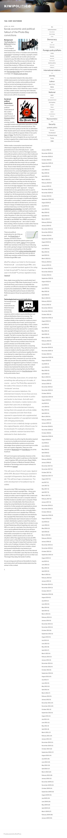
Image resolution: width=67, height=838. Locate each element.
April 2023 (45, 255)
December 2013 (46, 624)
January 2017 (45, 502)
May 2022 (44, 291)
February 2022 (46, 301)
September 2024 (46, 199)
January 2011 (45, 739)
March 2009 (45, 811)
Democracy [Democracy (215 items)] (52, 39)
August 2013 (45, 637)
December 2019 (46, 387)
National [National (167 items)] (52, 92)
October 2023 (46, 235)
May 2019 (44, 410)
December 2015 (46, 545)
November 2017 (46, 469)
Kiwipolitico (17, 6)
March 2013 (45, 653)
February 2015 (46, 577)
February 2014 (46, 617)
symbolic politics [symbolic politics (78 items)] (52, 127)
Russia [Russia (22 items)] (52, 121)
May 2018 (44, 449)
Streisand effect (9, 118)
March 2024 (45, 219)
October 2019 (46, 393)
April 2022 (44, 294)
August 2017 (45, 479)
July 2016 (44, 521)
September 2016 (46, 515)
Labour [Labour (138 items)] (52, 81)
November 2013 (46, 627)
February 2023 (46, 262)
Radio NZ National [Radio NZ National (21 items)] (52, 114)
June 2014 (45, 604)
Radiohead (15, 449)
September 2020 (46, 357)
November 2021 (46, 311)
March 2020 (45, 377)
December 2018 (46, 426)
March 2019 (45, 416)
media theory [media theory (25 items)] (52, 89)
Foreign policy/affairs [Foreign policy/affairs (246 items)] (52, 50)
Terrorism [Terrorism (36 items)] (52, 130)
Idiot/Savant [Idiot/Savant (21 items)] (52, 65)
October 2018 (46, 433)
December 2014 (46, 584)
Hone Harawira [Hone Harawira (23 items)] (52, 60)
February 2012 (46, 696)
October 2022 (46, 275)
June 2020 (45, 367)
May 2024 (44, 212)
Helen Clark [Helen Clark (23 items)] (52, 58)
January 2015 (45, 581)
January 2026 (45, 150)
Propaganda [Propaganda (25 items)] (52, 109)
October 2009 (46, 788)
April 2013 (44, 650)
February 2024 (46, 222)
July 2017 (44, 482)
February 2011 (46, 735)
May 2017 (44, 489)
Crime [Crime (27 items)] (52, 36)
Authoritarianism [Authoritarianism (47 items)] (52, 29)
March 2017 (45, 495)
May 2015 (44, 568)
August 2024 (45, 202)
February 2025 (46, 183)
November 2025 (46, 156)
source (7, 275)
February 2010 (46, 775)
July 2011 (44, 719)
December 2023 (46, 229)
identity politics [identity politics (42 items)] (52, 63)
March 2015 (45, 574)
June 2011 (44, 722)
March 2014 (45, 614)
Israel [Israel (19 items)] (52, 73)
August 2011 (45, 716)
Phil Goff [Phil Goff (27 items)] (52, 104)
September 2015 (46, 554)
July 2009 (44, 798)
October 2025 (46, 160)
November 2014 (46, 587)
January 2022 (45, 304)
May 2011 (44, 726)
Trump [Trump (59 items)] (52, 138)
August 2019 (45, 400)
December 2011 (46, 703)
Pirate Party (14, 236)
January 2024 (45, 225)
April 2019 (44, 413)
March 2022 (45, 298)
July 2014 (44, 601)
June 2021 (44, 327)
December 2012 (46, 663)
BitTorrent (7, 44)
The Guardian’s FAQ (13, 71)
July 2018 (44, 443)
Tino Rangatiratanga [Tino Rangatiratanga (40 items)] (52, 135)
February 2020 (46, 380)
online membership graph (27, 251)
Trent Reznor (26, 449)
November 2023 (46, 232)
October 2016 (46, 512)
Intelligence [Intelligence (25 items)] (52, 67)
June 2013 (45, 643)
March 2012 (45, 693)
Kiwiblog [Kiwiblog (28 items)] (52, 78)
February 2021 (46, 341)
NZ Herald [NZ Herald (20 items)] (52, 97)
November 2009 (46, 785)
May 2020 (45, 370)
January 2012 (45, 699)
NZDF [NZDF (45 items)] (52, 95)
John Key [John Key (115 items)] (52, 76)
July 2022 (44, 285)
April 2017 (44, 492)
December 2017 (46, 466)
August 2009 (45, 795)
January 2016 (45, 541)
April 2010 (45, 768)
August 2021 (45, 321)
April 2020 (45, 373)
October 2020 (46, 354)
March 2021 (45, 337)
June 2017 (44, 485)
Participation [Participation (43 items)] (52, 102)
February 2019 (46, 419)
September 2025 (46, 163)
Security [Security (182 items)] (52, 124)
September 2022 (46, 278)
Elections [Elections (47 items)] (52, 47)
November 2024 (46, 192)
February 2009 (46, 814)
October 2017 (45, 472)
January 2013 (45, 660)
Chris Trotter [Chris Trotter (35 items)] (52, 34)
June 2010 (45, 762)
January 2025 (45, 186)
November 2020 (46, 350)
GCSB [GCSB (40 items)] (52, 53)
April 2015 (44, 571)
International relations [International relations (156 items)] (52, 70)
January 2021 (45, 344)
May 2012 (44, 686)
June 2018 (45, 446)
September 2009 (46, 791)
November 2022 (46, 271)
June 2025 (45, 169)
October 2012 (45, 670)
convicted (7, 55)
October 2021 (45, 314)
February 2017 (46, 498)
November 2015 (46, 548)
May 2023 (44, 252)
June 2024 (45, 209)
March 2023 (45, 258)
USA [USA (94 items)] (52, 141)
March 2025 (45, 179)
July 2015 (44, 561)
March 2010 (45, 772)
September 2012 (46, 673)
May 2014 (44, 607)
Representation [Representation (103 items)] (52, 119)
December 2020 (46, 347)
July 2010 (44, 758)
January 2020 (45, 383)
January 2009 (46, 818)
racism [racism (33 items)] (52, 111)
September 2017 (46, 475)
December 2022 (46, 268)
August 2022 (45, 281)
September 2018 (46, 436)
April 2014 (44, 610)
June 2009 (45, 801)
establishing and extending (13, 209)
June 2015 (45, 564)
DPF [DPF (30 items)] (52, 42)
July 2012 (44, 679)
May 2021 (44, 331)
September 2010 (46, 752)
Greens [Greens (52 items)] (52, 56)
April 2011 (44, 729)
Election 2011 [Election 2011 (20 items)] (52, 44)
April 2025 (45, 176)
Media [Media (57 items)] (52, 87)
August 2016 (45, 518)
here (5, 135)
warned (15, 466)
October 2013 (46, 630)
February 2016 (46, 538)
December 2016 (46, 505)
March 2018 (45, 456)
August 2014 (45, 597)
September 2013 (46, 633)
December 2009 (46, 781)
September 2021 (46, 317)
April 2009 (45, 808)
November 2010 (46, 745)
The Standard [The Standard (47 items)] (52, 132)
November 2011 (46, 706)
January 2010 (45, 778)
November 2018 (46, 429)
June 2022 (45, 288)
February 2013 (46, 656)
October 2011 (45, 709)
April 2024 (45, 215)
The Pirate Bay (9, 42)
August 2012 (45, 676)
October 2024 (46, 196)
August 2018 (45, 439)
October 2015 (46, 551)
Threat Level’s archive (20, 74)
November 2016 (46, 508)
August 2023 (45, 242)
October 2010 (46, 749)
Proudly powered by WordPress (12, 834)
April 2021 (44, 334)
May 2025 (44, 173)
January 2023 (45, 265)
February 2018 (46, 459)
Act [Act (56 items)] (52, 27)
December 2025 (46, 153)
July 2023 (44, 245)
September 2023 (46, 238)
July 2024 (44, 206)
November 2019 (46, 390)
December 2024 (46, 189)
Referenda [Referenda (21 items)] (52, 116)
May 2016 (44, 528)
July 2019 (44, 403)
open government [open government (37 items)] (52, 100)
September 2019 (46, 396)
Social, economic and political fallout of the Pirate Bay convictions (19, 32)
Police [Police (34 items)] (52, 107)
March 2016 (45, 535)
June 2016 (45, 525)
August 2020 (45, 360)
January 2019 (45, 423)
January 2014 (45, 620)
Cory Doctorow (27, 371)
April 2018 (44, 452)
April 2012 (44, 689)
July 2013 (44, 640)
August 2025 (45, 166)
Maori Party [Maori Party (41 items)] (52, 84)
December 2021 (46, 308)
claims (23, 243)
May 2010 (44, 765)
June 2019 (45, 406)
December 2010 (46, 742)
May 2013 (44, 647)
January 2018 (45, 462)
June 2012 (44, 683)
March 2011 (45, 732)
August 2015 (45, 558)
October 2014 (46, 591)
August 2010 (45, 755)
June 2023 (45, 248)
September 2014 (46, 594)
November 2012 (46, 666)
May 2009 (45, 805)
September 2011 (46, 712)
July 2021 (44, 324)
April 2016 (44, 531)
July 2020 (44, 364)
